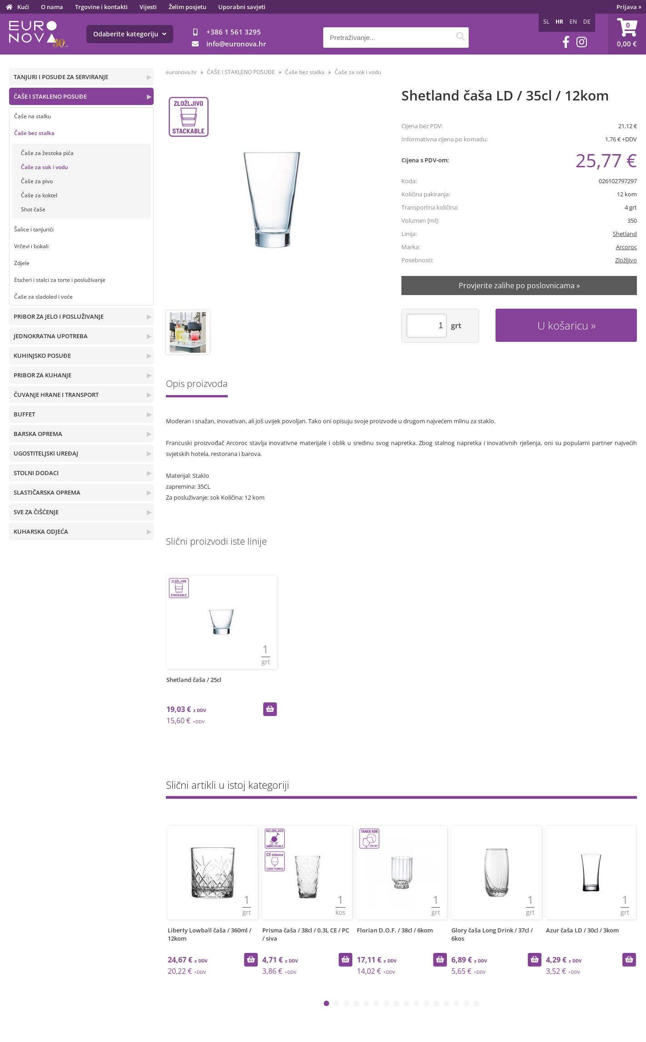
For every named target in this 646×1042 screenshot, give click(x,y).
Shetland (625, 234)
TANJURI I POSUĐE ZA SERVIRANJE (61, 77)
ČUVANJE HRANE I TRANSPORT (56, 395)
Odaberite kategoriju (129, 34)
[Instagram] (581, 42)
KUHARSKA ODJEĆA (41, 531)
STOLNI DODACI (36, 473)
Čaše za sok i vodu (44, 167)
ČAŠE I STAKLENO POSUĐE (50, 96)
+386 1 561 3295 (233, 31)
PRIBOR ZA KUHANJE (42, 375)
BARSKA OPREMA (38, 434)
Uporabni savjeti (241, 7)
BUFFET (24, 414)
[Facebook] (566, 42)
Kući (23, 7)
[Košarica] (627, 34)
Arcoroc (626, 247)
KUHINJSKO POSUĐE (42, 355)
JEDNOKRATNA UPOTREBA (51, 336)
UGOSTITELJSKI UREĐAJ (46, 453)
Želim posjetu (187, 7)
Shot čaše (33, 209)
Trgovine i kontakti (101, 7)
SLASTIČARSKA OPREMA (47, 492)
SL (546, 21)
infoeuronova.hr (236, 43)
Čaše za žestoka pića (47, 153)
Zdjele (22, 263)
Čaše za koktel (39, 195)
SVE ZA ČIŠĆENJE (36, 512)
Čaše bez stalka (34, 133)
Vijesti (148, 7)
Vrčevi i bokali (31, 246)
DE (587, 21)
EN (573, 21)
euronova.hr (181, 72)
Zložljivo (626, 260)
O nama (52, 7)
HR (559, 21)
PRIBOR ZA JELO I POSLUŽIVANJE (59, 316)
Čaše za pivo (37, 181)
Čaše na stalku (32, 116)
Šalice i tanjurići (34, 229)
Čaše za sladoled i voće (43, 297)
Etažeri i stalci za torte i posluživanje (59, 280)
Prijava (628, 7)
